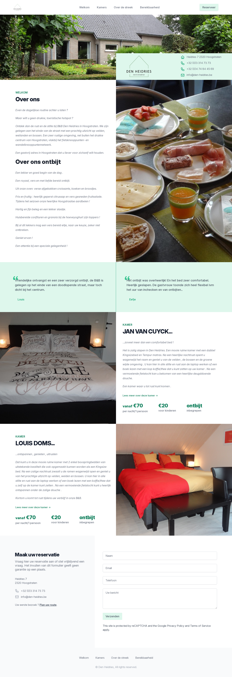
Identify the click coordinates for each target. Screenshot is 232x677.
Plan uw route (48, 604)
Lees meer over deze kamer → (140, 395)
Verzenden (112, 616)
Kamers (102, 7)
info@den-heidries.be (34, 596)
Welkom (84, 7)
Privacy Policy (175, 625)
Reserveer (209, 7)
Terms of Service (200, 625)
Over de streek (123, 7)
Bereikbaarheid (150, 7)
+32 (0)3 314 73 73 (33, 590)
